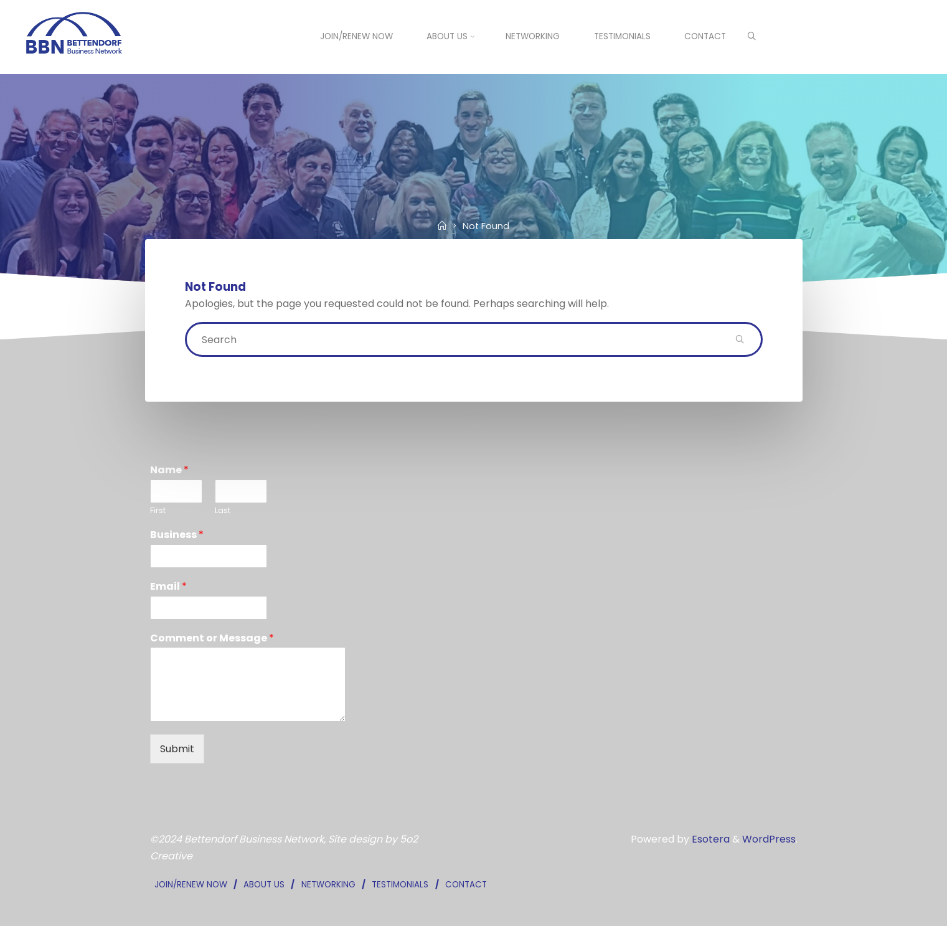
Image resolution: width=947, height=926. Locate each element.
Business (177, 535)
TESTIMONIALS (400, 885)
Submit (177, 749)
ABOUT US (264, 885)
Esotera (709, 839)
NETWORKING (328, 885)
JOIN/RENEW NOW (190, 885)
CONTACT (466, 885)
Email (168, 586)
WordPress (769, 839)
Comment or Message (212, 638)
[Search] (751, 37)
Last (222, 511)
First (158, 511)
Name (169, 470)
